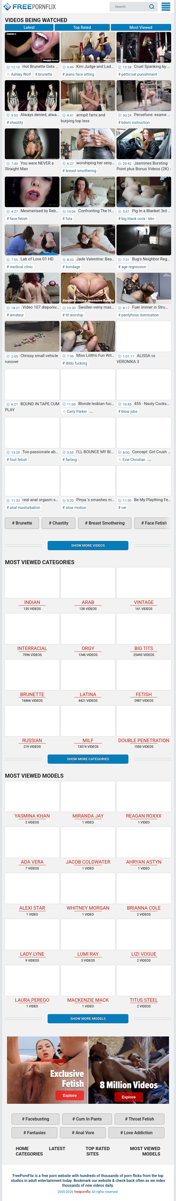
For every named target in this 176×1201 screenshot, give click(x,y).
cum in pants (88, 1119)
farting (71, 460)
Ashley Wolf (20, 74)
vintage (144, 586)
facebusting (36, 1119)
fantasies (36, 1132)
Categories (29, 1154)
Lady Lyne (32, 938)
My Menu (166, 6)
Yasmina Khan (32, 800)
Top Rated (82, 27)
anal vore (84, 1132)
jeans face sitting (79, 74)
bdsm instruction (135, 122)
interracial (32, 632)
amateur (16, 315)
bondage (72, 267)
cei (123, 507)
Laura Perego (32, 984)
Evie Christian (133, 460)
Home (29, 4)
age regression (133, 267)
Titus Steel (144, 984)
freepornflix (82, 1192)
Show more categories (88, 759)
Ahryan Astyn (144, 846)
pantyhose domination (140, 315)
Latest (29, 27)
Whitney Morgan (88, 892)
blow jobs (129, 411)
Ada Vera (32, 846)
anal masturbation (24, 507)
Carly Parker (76, 411)
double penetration (144, 724)
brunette (44, 74)
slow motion (75, 507)
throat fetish (141, 1119)
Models (151, 1154)
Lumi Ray (88, 938)
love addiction (138, 1132)
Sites (92, 1154)
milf (88, 724)
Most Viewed (140, 27)
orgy (88, 632)
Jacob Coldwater (88, 846)
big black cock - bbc (137, 219)
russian (32, 724)
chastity (16, 122)
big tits (144, 632)
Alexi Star (32, 892)
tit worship (74, 315)
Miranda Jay (88, 800)
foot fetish (18, 460)
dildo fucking (76, 363)
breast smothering (80, 171)
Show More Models (87, 1019)
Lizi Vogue (144, 938)
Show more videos (88, 545)
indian (32, 586)
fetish (144, 678)
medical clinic (21, 267)
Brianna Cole (144, 892)
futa (68, 219)
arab (88, 586)
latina (88, 678)
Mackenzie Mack (88, 984)
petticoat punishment (139, 74)
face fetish (18, 219)
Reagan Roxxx (144, 800)
